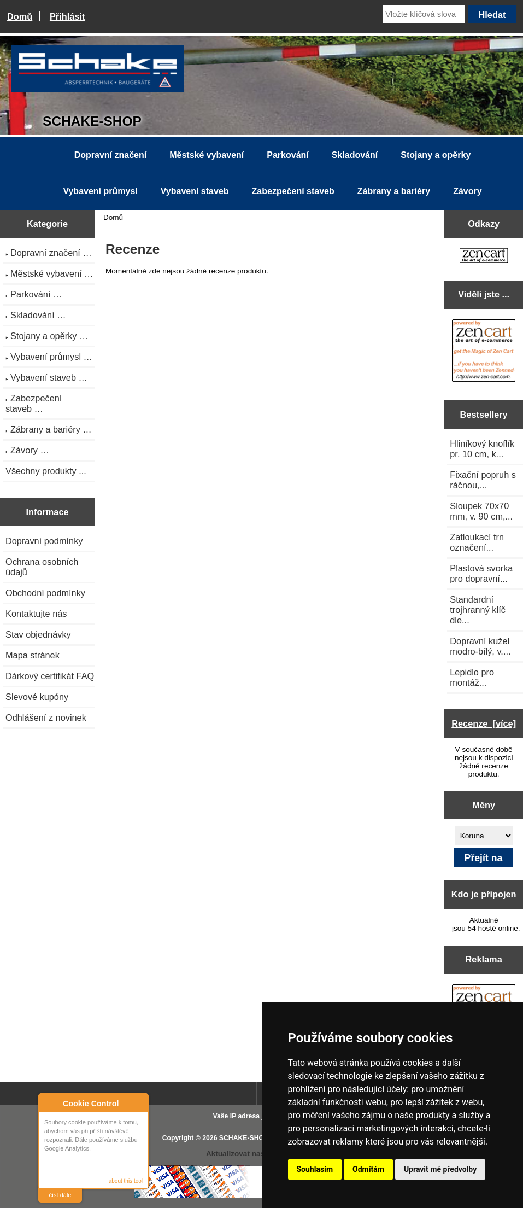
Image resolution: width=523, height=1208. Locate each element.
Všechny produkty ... (45, 471)
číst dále (60, 1195)
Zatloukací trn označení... (477, 542)
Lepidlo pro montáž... (472, 677)
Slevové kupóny (36, 697)
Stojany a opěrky (436, 155)
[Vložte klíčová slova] (424, 14)
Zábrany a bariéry (393, 191)
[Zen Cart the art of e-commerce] (484, 257)
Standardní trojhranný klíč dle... (478, 609)
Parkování (287, 155)
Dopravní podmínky (44, 541)
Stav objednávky (38, 634)
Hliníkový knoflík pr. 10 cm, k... (482, 449)
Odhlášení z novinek (45, 717)
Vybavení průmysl (100, 191)
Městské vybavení (206, 155)
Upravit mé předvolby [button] (440, 1169)
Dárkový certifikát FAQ (49, 676)
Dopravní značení (110, 155)
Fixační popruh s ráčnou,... (483, 480)
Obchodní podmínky (45, 593)
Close (138, 1103)
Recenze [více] (483, 723)
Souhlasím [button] (315, 1169)
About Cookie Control (50, 1103)
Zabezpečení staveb (293, 191)
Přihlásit (67, 16)
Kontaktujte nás (36, 613)
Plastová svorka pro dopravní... (481, 573)
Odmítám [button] (368, 1169)
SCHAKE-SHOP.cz (248, 1138)
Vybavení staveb (195, 191)
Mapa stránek (32, 655)
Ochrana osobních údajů (41, 567)
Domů (19, 16)
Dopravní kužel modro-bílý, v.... (480, 646)
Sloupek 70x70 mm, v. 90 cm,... (481, 511)
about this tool (126, 1181)
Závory (467, 191)
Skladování (355, 155)
